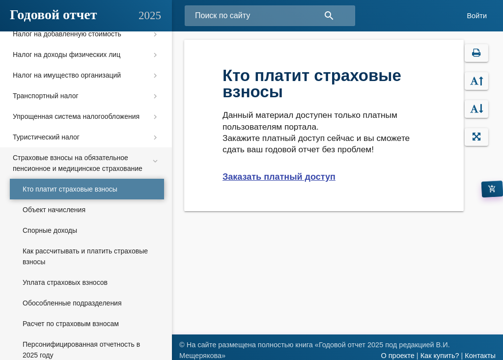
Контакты (480, 356)
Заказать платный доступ (279, 177)
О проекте (397, 356)
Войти (477, 16)
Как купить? (439, 356)
